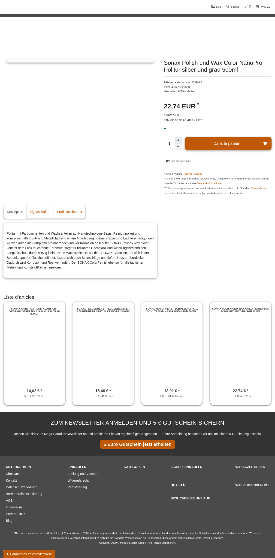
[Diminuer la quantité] (178, 146)
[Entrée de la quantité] (169, 143)
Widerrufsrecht (78, 480)
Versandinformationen (210, 183)
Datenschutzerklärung (21, 487)
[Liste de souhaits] (247, 6)
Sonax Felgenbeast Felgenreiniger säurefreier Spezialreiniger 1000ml (103, 310)
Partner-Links (15, 514)
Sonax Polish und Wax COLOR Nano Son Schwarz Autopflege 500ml (240, 310)
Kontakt (11, 480)
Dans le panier (239, 143)
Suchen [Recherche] (232, 6)
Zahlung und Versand (83, 474)
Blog (216, 6)
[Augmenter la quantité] (178, 140)
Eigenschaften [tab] (40, 212)
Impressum (14, 507)
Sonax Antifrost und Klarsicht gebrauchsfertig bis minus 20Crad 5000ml (34, 311)
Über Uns (13, 474)
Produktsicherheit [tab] (69, 212)
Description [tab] (15, 212)
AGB (9, 500)
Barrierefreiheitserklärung (24, 494)
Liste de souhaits (178, 161)
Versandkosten (259, 188)
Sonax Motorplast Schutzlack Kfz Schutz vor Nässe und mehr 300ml (172, 310)
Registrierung (77, 487)
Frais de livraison (192, 173)
